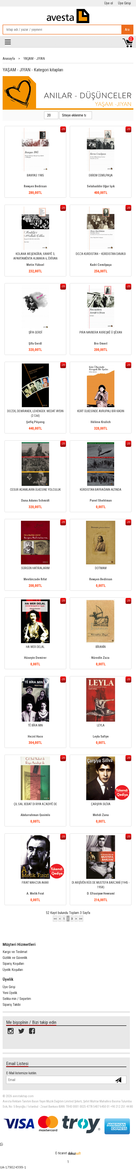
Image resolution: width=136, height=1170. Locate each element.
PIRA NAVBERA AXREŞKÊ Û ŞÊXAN (100, 332)
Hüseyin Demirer (35, 658)
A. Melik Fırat (35, 893)
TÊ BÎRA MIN (35, 725)
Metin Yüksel (35, 265)
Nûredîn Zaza (100, 658)
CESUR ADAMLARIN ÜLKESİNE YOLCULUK (35, 490)
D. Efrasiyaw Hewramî (101, 893)
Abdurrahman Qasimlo (35, 815)
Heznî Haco (35, 736)
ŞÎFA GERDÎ (35, 332)
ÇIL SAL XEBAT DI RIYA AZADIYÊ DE (35, 804)
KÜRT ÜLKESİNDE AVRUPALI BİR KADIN (100, 411)
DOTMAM (101, 568)
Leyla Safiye (101, 736)
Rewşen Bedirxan (35, 186)
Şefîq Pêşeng (35, 422)
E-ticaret (61, 1153)
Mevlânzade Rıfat (35, 579)
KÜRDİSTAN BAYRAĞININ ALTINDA (100, 490)
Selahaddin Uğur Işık (101, 186)
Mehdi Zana (101, 815)
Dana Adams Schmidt (35, 500)
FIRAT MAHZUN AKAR (35, 883)
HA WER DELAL (35, 647)
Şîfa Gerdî (35, 343)
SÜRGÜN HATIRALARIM (35, 568)
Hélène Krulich (101, 422)
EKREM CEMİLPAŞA (101, 175)
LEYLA (101, 725)
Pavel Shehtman (101, 500)
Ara (127, 29)
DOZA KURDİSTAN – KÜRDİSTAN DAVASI (101, 254)
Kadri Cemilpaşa (101, 265)
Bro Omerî (100, 343)
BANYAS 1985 (35, 175)
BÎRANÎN (101, 647)
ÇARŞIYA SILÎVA (100, 804)
